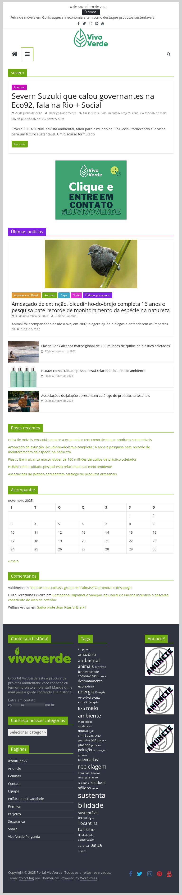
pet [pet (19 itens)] (93, 740)
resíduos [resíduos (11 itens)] (83, 783)
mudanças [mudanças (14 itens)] (85, 726)
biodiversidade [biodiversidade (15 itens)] (88, 672)
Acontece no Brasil (26, 295)
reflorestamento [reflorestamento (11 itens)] (88, 777)
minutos (113, 113)
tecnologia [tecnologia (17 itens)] (86, 817)
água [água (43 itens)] (96, 845)
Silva (61, 119)
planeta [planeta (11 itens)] (101, 740)
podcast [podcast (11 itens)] (96, 745)
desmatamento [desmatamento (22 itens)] (90, 680)
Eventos (19, 87)
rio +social (147, 113)
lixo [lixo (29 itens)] (81, 708)
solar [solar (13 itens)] (95, 788)
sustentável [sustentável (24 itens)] (88, 812)
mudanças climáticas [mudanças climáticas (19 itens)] (86, 733)
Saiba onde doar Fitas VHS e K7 (61, 607)
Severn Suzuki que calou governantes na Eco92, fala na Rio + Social (83, 100)
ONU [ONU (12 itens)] (98, 735)
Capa (64, 295)
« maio (13, 561)
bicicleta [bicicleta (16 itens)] (100, 667)
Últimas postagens (97, 295)
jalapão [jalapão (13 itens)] (94, 702)
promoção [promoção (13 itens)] (99, 750)
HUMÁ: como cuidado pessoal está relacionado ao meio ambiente (93, 370)
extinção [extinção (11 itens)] (83, 702)
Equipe (13, 791)
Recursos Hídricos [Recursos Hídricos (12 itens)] (89, 773)
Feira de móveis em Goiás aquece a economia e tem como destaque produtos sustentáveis (82, 17)
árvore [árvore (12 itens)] (82, 851)
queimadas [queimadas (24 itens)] (88, 759)
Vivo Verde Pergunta (24, 836)
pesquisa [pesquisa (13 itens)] (84, 740)
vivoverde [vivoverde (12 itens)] (84, 846)
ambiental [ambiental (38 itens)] (89, 660)
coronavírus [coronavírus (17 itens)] (87, 676)
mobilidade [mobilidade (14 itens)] (85, 722)
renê (135, 113)
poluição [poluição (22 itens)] (85, 749)
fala (103, 113)
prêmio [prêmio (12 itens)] (82, 755)
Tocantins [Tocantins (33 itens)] (87, 823)
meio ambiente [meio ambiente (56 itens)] (89, 711)
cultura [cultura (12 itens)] (102, 676)
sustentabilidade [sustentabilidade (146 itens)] (91, 800)
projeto (125, 113)
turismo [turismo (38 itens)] (86, 829)
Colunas (14, 776)
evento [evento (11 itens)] (96, 697)
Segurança (16, 821)
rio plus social (26, 119)
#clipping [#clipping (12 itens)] (83, 649)
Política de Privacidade (26, 798)
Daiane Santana (66, 316)
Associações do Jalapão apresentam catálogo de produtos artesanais (95, 395)
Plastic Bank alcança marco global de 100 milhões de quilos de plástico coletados (105, 346)
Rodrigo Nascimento (63, 113)
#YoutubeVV (17, 761)
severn (51, 119)
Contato (14, 783)
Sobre (12, 829)
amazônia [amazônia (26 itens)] (87, 654)
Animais (49, 295)
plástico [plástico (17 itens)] (84, 745)
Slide (76, 295)
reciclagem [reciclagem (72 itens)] (92, 766)
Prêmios (14, 806)
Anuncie (14, 768)
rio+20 (41, 119)
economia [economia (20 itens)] (86, 686)
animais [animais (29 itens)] (86, 666)
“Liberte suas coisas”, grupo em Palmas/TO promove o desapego (81, 587)
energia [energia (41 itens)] (86, 691)
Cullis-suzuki (91, 113)
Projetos (14, 814)
